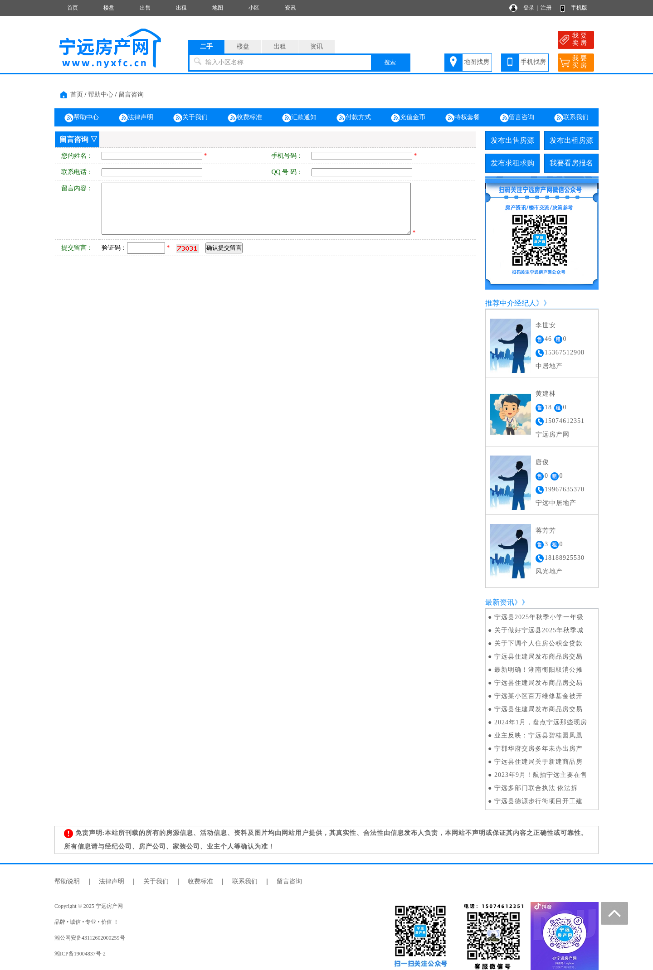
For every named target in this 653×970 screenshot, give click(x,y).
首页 (72, 8)
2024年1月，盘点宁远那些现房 (540, 722)
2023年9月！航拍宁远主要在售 (540, 774)
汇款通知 (299, 117)
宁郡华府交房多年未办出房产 (538, 748)
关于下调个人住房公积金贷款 (538, 643)
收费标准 (245, 117)
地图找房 (476, 61)
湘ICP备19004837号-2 (80, 954)
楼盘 (108, 8)
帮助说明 (67, 881)
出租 (181, 8)
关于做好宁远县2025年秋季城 (539, 630)
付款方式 (353, 117)
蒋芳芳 (546, 530)
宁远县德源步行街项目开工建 (538, 801)
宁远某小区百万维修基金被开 (538, 696)
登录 (528, 8)
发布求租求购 (512, 163)
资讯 (290, 8)
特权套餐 (462, 117)
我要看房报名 (571, 163)
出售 (145, 8)
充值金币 (408, 117)
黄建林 (546, 393)
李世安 (546, 325)
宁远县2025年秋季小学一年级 (539, 617)
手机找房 (533, 61)
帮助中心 (100, 94)
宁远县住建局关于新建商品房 (538, 761)
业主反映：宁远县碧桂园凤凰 (538, 735)
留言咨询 (131, 94)
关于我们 (190, 117)
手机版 (579, 8)
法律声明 (136, 117)
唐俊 (542, 462)
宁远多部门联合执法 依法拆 (536, 788)
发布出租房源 (571, 140)
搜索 (390, 62)
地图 (217, 8)
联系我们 (571, 117)
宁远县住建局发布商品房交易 (538, 656)
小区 (254, 8)
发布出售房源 (512, 140)
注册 (546, 8)
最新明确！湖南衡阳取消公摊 (538, 669)
